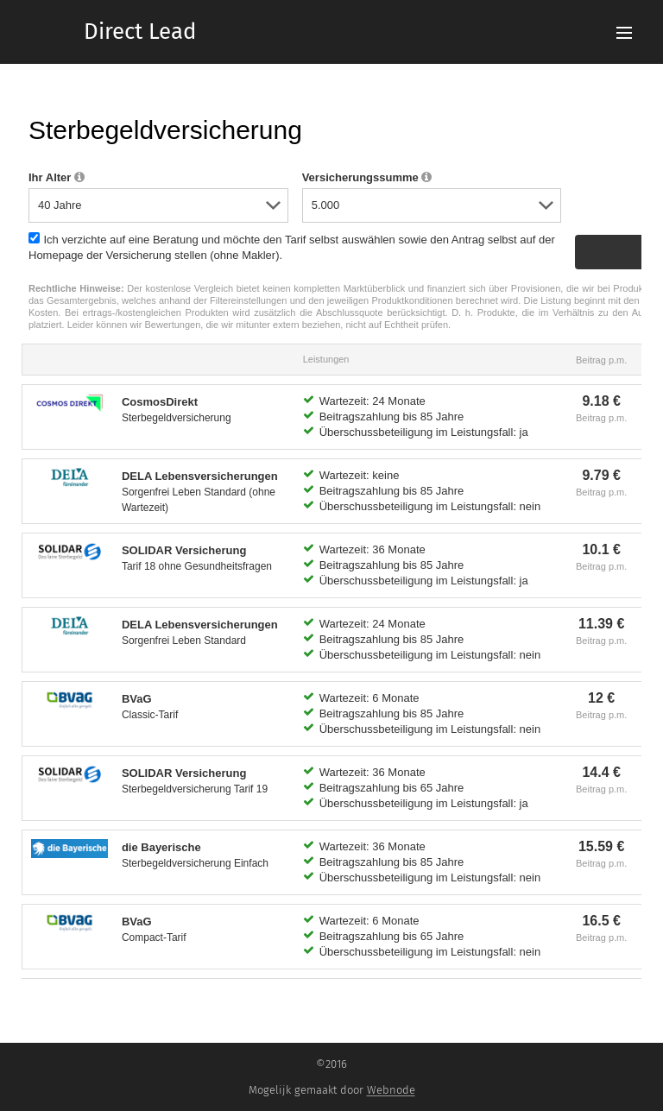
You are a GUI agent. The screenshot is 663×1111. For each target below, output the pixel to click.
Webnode (391, 1089)
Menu (624, 33)
